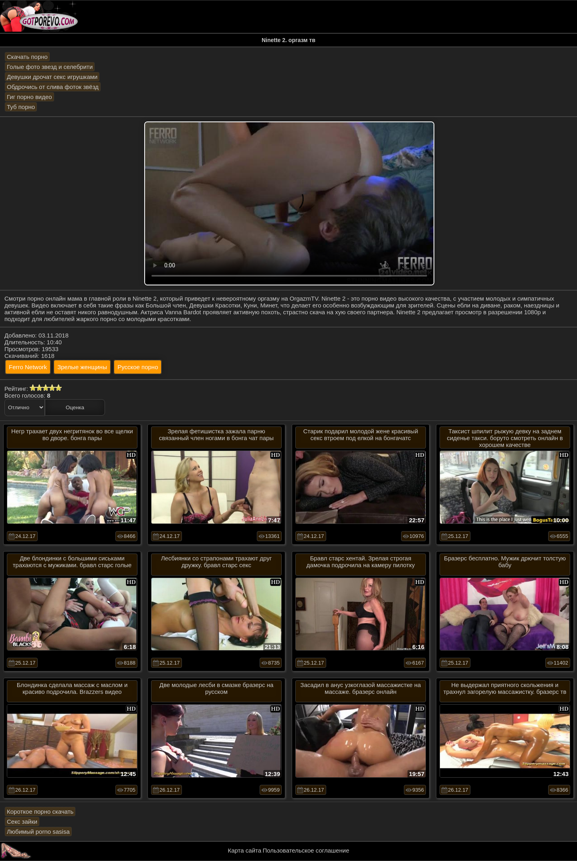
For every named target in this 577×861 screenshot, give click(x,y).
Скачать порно (27, 56)
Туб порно (21, 106)
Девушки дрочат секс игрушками (52, 76)
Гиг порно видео (29, 96)
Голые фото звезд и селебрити (50, 66)
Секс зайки (22, 821)
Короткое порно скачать (40, 811)
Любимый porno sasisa (38, 831)
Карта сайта (245, 850)
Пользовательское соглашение (305, 850)
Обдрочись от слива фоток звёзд (53, 86)
